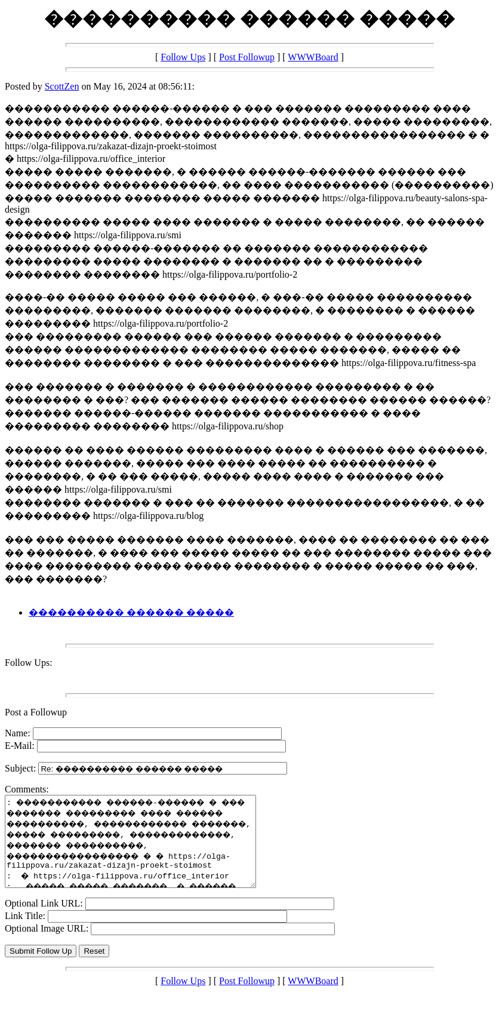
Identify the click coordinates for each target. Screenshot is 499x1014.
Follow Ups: (29, 662)
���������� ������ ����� (131, 612)
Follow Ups (183, 57)
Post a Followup (36, 712)
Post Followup (247, 57)
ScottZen (62, 86)
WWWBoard (313, 57)
